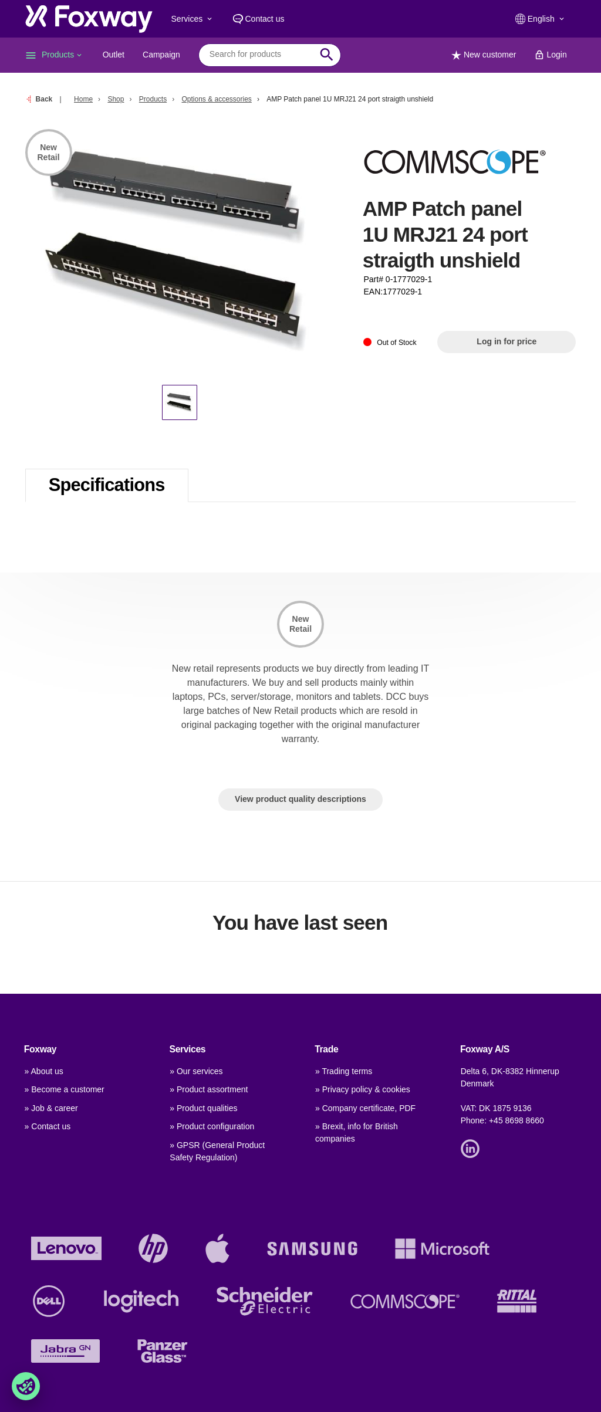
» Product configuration (212, 1126)
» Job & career (51, 1108)
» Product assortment (209, 1089)
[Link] (473, 1147)
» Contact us (48, 1126)
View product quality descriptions (300, 799)
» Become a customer (64, 1089)
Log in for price (506, 341)
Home (83, 99)
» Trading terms (343, 1071)
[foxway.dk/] (89, 19)
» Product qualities (203, 1108)
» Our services (196, 1071)
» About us (44, 1071)
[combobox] (260, 54)
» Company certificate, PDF (365, 1108)
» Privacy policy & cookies (362, 1089)
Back (44, 99)
